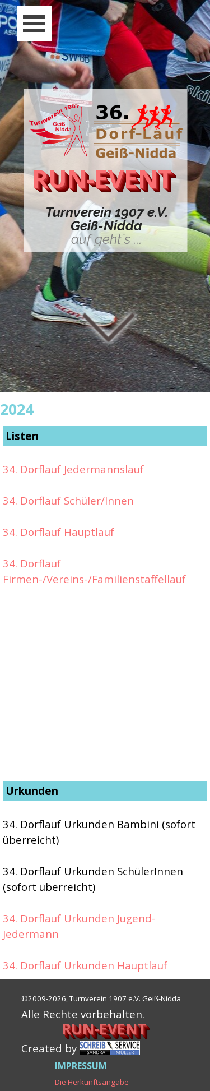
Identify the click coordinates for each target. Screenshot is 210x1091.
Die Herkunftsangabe (92, 1082)
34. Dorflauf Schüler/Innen (68, 500)
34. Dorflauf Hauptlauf (58, 532)
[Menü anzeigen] (34, 23)
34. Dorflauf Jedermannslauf (73, 469)
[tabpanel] (106, 226)
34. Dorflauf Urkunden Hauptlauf (85, 965)
